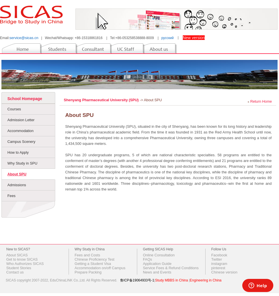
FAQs (147, 259)
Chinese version (224, 272)
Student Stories (18, 268)
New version (194, 37)
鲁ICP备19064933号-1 (137, 280)
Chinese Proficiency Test (94, 259)
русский (167, 38)
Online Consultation (159, 255)
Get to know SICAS (22, 259)
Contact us (15, 272)
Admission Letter (20, 120)
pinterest (218, 268)
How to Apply (18, 152)
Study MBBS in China (171, 280)
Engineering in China (205, 280)
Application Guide (157, 263)
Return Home (261, 101)
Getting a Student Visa (93, 263)
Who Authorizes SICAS (25, 263)
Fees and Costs (87, 255)
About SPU (16, 174)
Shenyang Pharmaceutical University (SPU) (102, 100)
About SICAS (17, 255)
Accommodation (20, 131)
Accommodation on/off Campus (100, 268)
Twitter (216, 259)
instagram (219, 263)
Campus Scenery (21, 141)
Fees (11, 196)
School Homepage (24, 98)
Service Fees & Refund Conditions (171, 268)
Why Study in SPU (22, 163)
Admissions (16, 185)
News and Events (157, 272)
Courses (14, 109)
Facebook (219, 255)
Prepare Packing (88, 272)
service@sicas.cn (23, 38)
